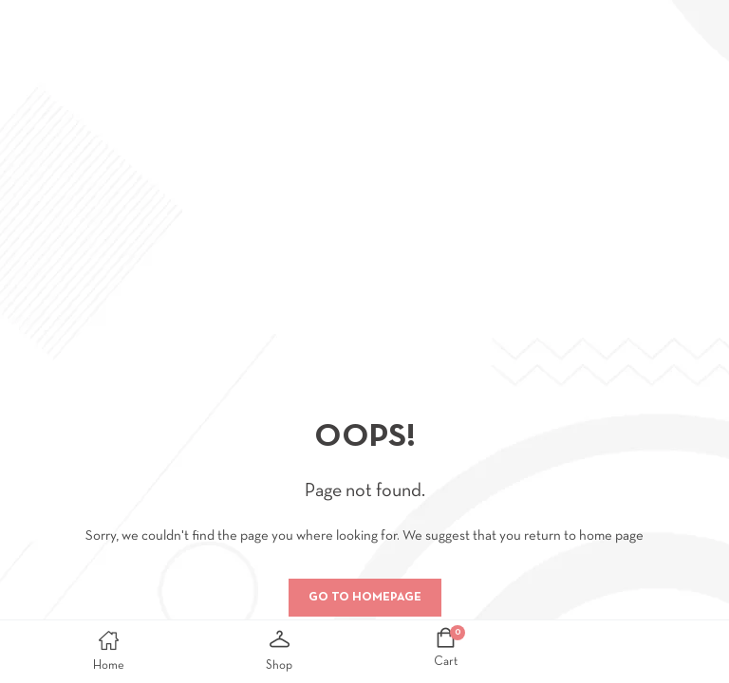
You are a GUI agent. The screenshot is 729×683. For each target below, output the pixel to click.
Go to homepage (364, 597)
